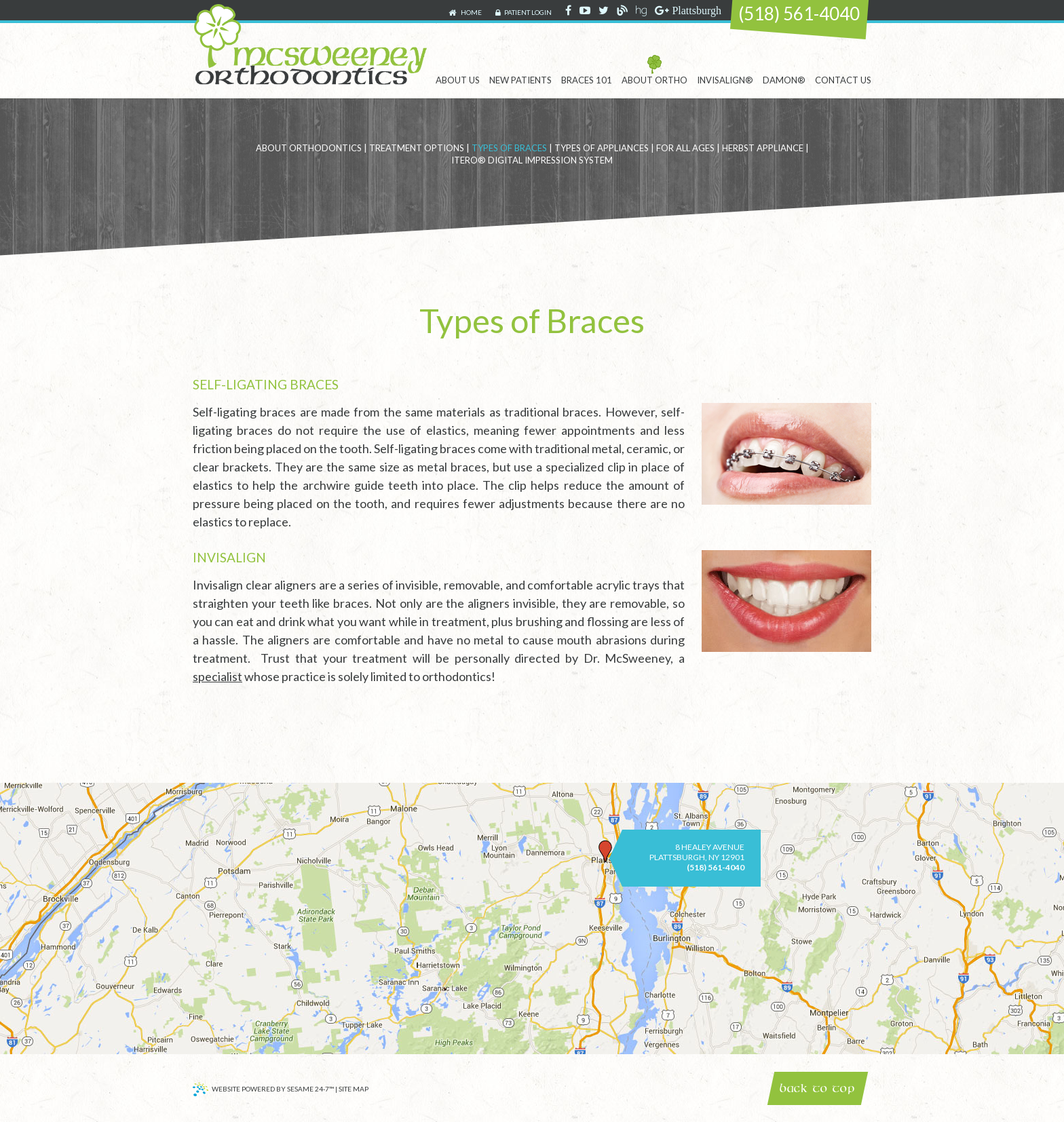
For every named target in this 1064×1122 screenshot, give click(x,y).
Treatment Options (416, 147)
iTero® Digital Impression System (532, 160)
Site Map (353, 1089)
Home (465, 13)
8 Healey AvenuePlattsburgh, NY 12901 (696, 852)
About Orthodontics (309, 147)
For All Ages (685, 147)
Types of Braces (509, 147)
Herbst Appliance (762, 147)
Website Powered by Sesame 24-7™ (263, 1090)
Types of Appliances (601, 147)
